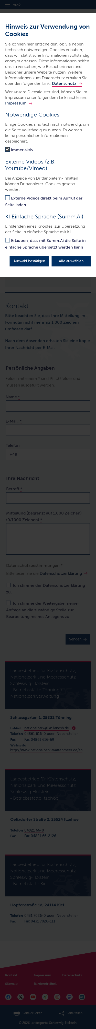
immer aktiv (22, 149)
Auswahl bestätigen (29, 261)
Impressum (16, 103)
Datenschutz (64, 83)
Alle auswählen (71, 261)
